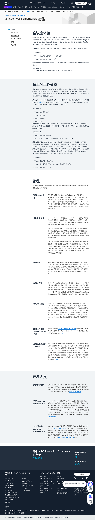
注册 (76, 457)
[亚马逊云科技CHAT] (90, 484)
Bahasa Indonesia (17, 510)
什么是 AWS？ (9, 478)
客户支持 (62, 7)
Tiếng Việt (62, 510)
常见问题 (58, 11)
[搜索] (83, 7)
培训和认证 (25, 478)
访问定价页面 (37, 458)
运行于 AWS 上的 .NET (46, 481)
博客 (63, 333)
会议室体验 (14, 32)
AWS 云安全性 (9, 499)
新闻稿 (7, 507)
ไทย (78, 510)
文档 (30, 7)
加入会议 (41, 102)
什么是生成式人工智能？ (12, 495)
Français (43, 510)
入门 (47, 11)
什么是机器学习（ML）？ (12, 497)
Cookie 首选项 (27, 517)
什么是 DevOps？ (10, 485)
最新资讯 (7, 502)
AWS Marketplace (53, 7)
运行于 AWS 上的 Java (46, 486)
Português (55, 510)
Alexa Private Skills (75, 391)
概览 (23, 11)
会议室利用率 (15, 35)
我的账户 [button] (64, 3)
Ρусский (73, 510)
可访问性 (12, 517)
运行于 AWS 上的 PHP (46, 488)
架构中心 (24, 483)
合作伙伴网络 (42, 7)
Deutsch (26, 510)
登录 (72, 3)
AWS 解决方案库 (27, 481)
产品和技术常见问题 (28, 486)
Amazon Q (7, 7)
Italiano (49, 510)
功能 (28, 11)
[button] (81, 3)
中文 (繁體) (21, 513)
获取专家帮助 (60, 478)
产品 (14, 7)
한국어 (7, 513)
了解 (35, 7)
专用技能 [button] (40, 11)
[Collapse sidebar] (9, 29)
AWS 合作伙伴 (26, 490)
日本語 (83, 510)
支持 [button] (45, 3)
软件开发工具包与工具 (46, 478)
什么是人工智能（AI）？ (12, 492)
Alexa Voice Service (60, 428)
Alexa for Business (11, 11)
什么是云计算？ (9, 480)
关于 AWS (32, 3)
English (31, 510)
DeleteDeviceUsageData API (67, 328)
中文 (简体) (13, 513)
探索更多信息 (75, 7)
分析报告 (24, 488)
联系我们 (39, 3)
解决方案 (20, 7)
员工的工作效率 (16, 38)
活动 (68, 7)
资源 (52, 11)
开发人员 (14, 45)
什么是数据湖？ (9, 490)
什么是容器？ (9, 488)
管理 (12, 42)
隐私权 (7, 517)
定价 (26, 7)
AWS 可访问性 (9, 483)
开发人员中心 (43, 476)
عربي (9, 510)
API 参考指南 (52, 416)
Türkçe (68, 510)
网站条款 (19, 517)
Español (37, 510)
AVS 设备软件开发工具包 (66, 437)
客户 (71, 11)
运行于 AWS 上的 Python (47, 483)
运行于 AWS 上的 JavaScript (44, 491)
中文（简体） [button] (54, 3)
